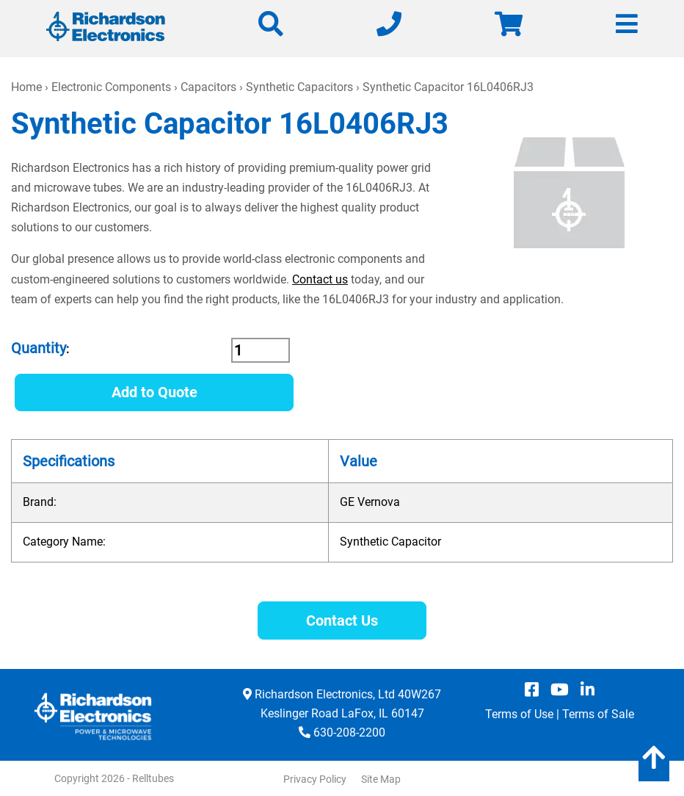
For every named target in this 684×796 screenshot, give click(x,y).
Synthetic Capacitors (299, 87)
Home (26, 87)
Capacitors (208, 87)
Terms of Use (519, 714)
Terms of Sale (598, 714)
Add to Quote (154, 392)
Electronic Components (111, 87)
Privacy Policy (314, 779)
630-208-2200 (349, 732)
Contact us (320, 279)
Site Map (381, 779)
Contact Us (342, 620)
